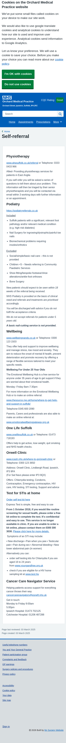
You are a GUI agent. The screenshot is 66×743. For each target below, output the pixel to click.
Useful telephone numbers (14, 645)
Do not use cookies (18, 84)
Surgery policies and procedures (17, 669)
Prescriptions (43, 122)
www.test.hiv (32, 574)
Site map (6, 700)
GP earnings (8, 664)
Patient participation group (14, 655)
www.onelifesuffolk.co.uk (19, 434)
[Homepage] (21, 99)
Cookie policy (8, 690)
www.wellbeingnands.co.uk (20, 338)
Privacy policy (9, 674)
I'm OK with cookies (18, 73)
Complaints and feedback (14, 659)
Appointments (25, 122)
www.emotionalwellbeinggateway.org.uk (27, 422)
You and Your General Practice (17, 650)
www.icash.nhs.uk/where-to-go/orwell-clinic (29, 459)
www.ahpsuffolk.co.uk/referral (22, 163)
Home (12, 122)
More (57, 122)
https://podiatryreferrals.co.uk (22, 210)
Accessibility (8, 686)
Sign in (6, 726)
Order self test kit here (18, 499)
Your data (7, 695)
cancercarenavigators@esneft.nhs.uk (26, 595)
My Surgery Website (54, 730)
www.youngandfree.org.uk (29, 565)
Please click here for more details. (31, 531)
